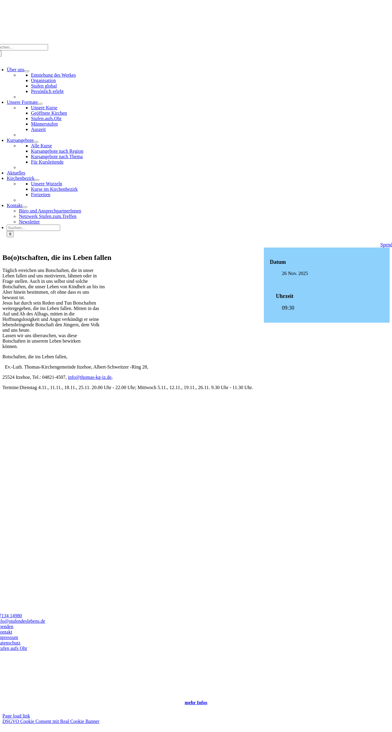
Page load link (16, 715)
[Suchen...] (33, 228)
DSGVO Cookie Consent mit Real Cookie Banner (50, 721)
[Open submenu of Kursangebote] (36, 142)
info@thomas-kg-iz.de (90, 377)
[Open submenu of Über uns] (26, 71)
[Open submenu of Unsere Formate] (40, 104)
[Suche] (10, 234)
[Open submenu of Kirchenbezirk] (36, 180)
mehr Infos (196, 702)
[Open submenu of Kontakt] (24, 207)
